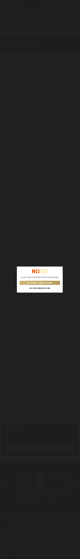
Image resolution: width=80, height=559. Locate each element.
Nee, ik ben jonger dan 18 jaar (40, 288)
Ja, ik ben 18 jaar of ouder (39, 283)
